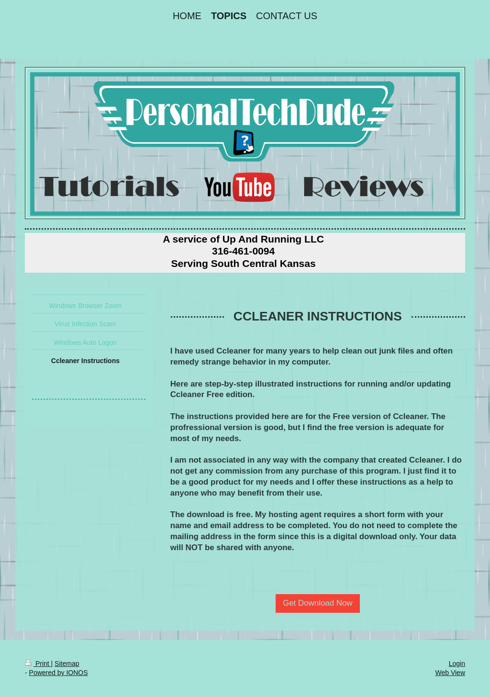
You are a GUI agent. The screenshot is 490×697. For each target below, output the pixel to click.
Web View (450, 672)
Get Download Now (318, 603)
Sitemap (67, 663)
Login (457, 663)
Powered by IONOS (58, 672)
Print (38, 663)
